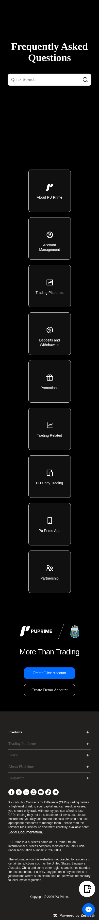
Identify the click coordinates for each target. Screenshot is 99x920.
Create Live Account (49, 673)
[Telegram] (56, 792)
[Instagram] (33, 792)
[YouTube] (41, 792)
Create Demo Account (49, 690)
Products (15, 732)
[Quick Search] (49, 80)
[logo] (53, 7)
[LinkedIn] (26, 792)
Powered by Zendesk (77, 915)
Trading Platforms (22, 744)
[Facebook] (11, 792)
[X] (19, 792)
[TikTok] (48, 792)
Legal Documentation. (25, 832)
